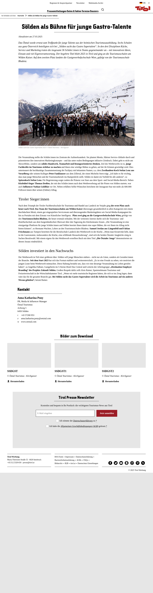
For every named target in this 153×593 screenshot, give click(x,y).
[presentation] (76, 436)
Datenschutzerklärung (83, 421)
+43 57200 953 (27, 316)
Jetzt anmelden (107, 414)
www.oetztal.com (28, 322)
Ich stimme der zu (78, 421)
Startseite (20, 16)
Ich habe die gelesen (78, 426)
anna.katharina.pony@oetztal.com (36, 319)
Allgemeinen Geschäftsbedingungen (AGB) (79, 426)
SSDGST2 (108, 371)
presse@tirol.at (28, 463)
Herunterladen (17, 382)
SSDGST (12, 371)
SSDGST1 (61, 371)
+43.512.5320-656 (14, 463)
